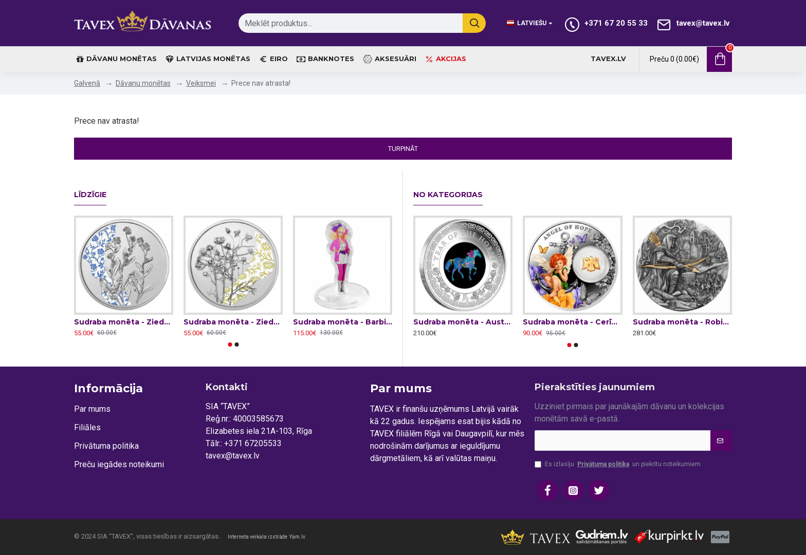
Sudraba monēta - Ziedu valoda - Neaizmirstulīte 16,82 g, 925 (123, 322)
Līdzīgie (90, 194)
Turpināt (403, 148)
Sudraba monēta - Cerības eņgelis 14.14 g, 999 (572, 322)
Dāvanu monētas (143, 83)
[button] (230, 344)
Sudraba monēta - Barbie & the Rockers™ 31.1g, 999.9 (342, 322)
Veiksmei (201, 83)
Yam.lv (297, 537)
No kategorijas (448, 194)
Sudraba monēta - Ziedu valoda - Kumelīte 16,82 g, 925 (233, 322)
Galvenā (87, 83)
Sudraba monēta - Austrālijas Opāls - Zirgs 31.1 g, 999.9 (462, 322)
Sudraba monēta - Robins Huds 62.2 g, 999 (682, 322)
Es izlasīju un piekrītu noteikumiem (618, 464)
